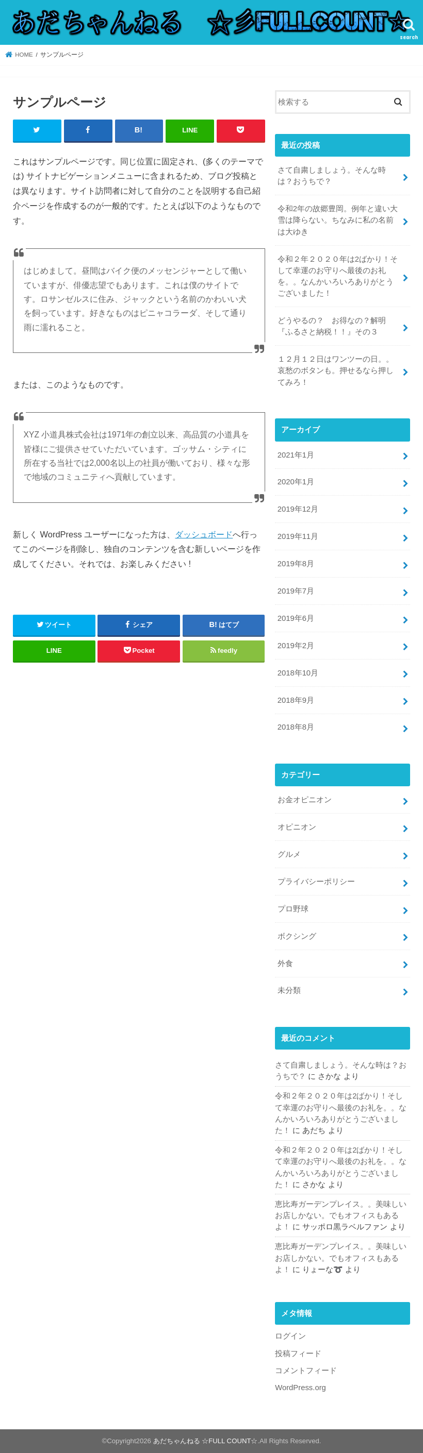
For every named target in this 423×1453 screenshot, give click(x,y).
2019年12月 (298, 509)
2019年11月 (298, 536)
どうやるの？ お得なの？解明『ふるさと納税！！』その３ (332, 326)
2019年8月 (296, 564)
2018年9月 (296, 700)
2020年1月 (296, 482)
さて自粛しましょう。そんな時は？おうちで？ (332, 175)
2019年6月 (296, 618)
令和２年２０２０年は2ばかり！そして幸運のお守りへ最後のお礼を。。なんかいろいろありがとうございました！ (338, 276)
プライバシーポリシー (316, 881)
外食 (285, 963)
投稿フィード (298, 1353)
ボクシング (297, 936)
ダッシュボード (204, 534)
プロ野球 (293, 909)
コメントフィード (306, 1370)
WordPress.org (300, 1387)
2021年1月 (296, 455)
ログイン (290, 1336)
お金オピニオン (305, 800)
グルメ (289, 854)
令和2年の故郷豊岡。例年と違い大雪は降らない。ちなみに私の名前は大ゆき (338, 220)
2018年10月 (298, 673)
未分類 (289, 990)
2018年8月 (296, 727)
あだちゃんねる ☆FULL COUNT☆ (205, 1441)
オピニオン (297, 827)
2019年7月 (296, 591)
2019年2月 (296, 645)
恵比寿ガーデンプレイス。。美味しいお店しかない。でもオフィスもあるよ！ (340, 1215)
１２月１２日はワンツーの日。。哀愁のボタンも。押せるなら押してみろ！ (336, 370)
